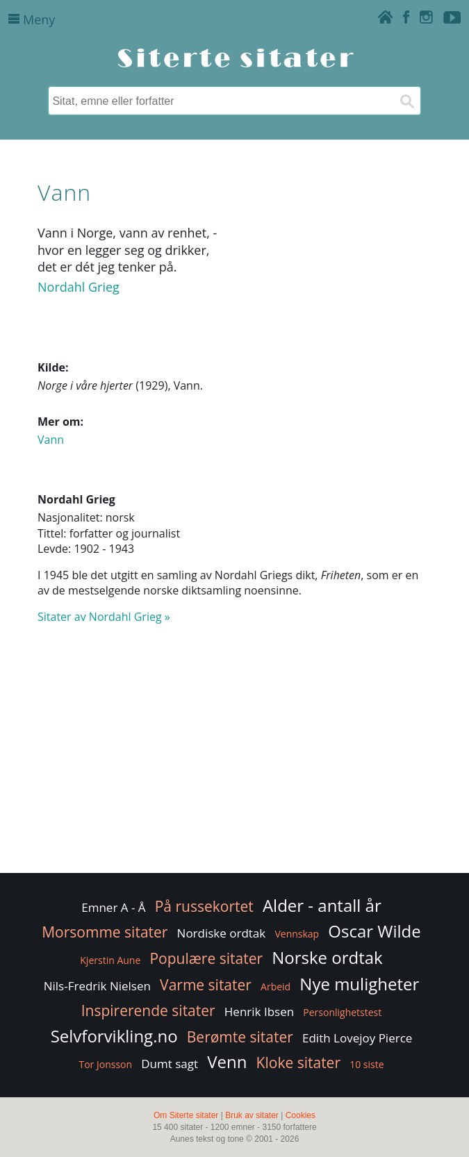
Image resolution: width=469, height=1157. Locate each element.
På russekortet (204, 906)
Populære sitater (206, 958)
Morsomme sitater (104, 932)
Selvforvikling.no (114, 1035)
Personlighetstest (342, 1012)
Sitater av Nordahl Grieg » (104, 616)
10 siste (366, 1064)
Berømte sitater (240, 1037)
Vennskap (296, 933)
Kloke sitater (298, 1062)
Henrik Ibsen (259, 1011)
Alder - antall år (322, 905)
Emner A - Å (113, 907)
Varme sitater (206, 984)
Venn (227, 1061)
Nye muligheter (359, 983)
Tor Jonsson (105, 1064)
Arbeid (275, 986)
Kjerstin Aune (110, 960)
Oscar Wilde (374, 930)
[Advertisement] (234, 759)
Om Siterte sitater (186, 1115)
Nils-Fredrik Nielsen (97, 986)
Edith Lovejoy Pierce (357, 1038)
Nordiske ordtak (221, 933)
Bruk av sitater (252, 1115)
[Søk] (406, 101)
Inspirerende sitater (148, 1010)
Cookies (300, 1115)
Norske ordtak (327, 957)
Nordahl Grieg (79, 286)
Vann (51, 439)
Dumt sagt (169, 1064)
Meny (31, 19)
